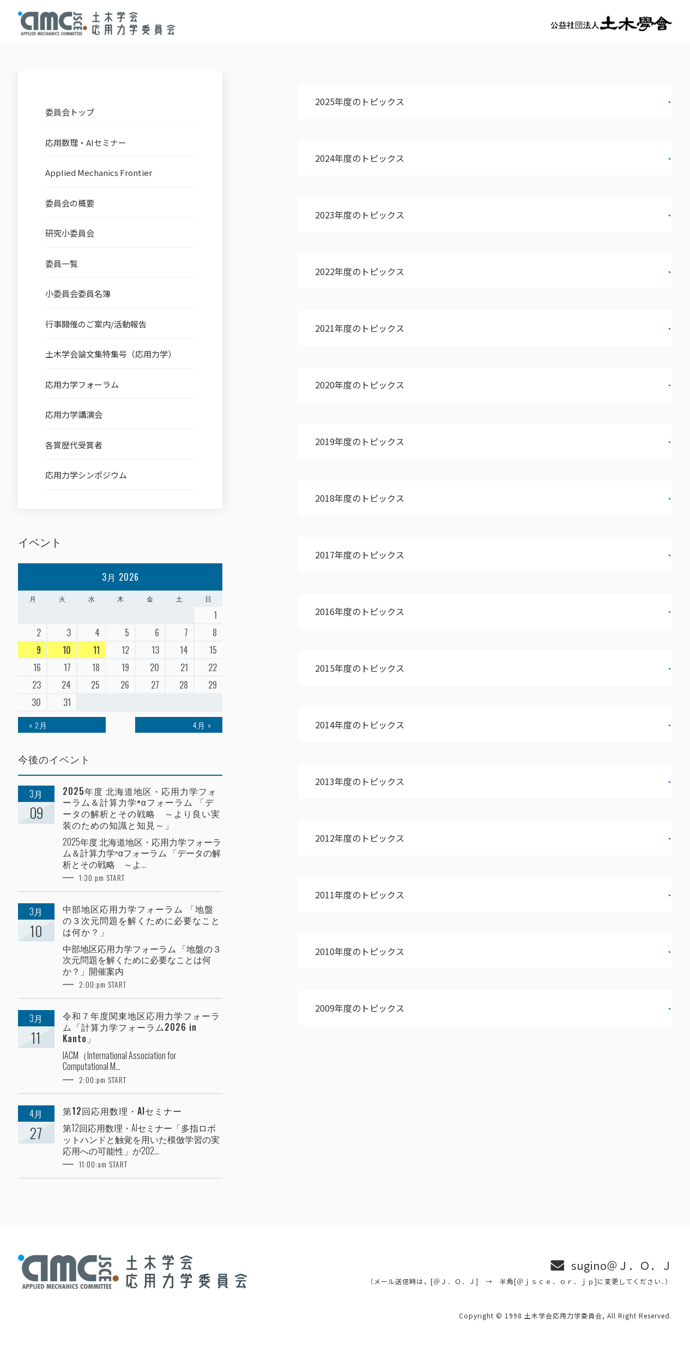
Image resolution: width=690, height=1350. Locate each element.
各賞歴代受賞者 (73, 445)
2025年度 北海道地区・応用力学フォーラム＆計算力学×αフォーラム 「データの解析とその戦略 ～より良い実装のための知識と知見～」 (141, 808)
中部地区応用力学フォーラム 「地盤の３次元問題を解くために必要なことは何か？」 (141, 920)
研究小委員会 (69, 233)
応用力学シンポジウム (86, 475)
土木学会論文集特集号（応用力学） (110, 354)
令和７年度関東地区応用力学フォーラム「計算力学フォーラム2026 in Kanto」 (141, 1027)
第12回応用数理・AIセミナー (122, 1111)
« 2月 (38, 725)
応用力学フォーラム (82, 384)
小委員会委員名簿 (78, 293)
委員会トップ (69, 112)
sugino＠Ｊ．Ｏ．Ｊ (621, 1265)
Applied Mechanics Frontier (98, 172)
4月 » (202, 725)
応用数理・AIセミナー (85, 142)
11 (96, 649)
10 (67, 649)
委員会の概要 (69, 203)
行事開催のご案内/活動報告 (96, 324)
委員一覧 (61, 263)
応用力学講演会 (73, 414)
